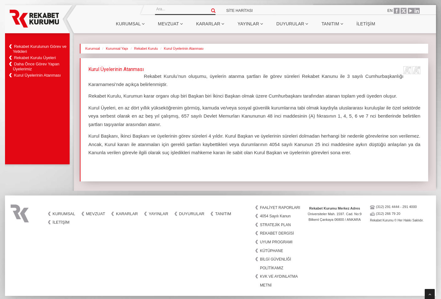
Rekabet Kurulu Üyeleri (35, 57)
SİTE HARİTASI (239, 10)
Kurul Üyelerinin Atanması (37, 75)
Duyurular (292, 23)
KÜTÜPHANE (271, 251)
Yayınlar (250, 23)
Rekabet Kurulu (146, 48)
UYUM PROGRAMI (276, 242)
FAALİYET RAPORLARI (280, 207)
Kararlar (210, 23)
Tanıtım (332, 23)
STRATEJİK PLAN (275, 225)
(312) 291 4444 (387, 207)
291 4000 (409, 207)
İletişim (365, 23)
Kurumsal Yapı (117, 48)
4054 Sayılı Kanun (275, 216)
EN (390, 10)
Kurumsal (130, 23)
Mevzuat (170, 23)
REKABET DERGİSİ (277, 233)
